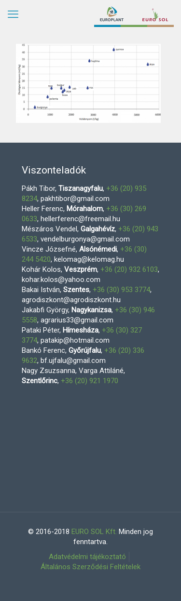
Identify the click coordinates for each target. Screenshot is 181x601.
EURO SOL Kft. (94, 531)
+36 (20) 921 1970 (89, 380)
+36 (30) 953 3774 (121, 289)
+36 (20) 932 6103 (129, 269)
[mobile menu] (13, 14)
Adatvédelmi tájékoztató (87, 556)
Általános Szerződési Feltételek (90, 566)
